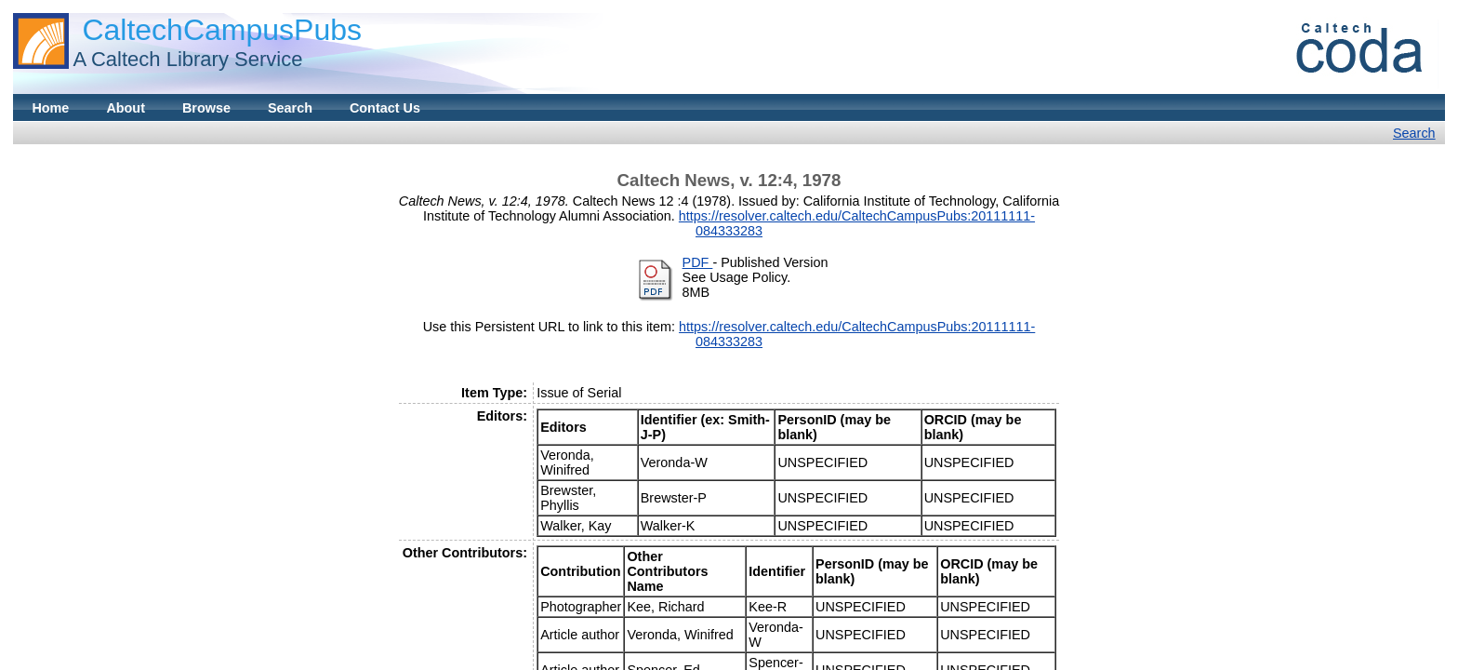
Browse (206, 107)
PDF (698, 262)
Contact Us (385, 107)
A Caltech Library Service (187, 59)
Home (50, 107)
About (125, 107)
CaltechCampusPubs (222, 30)
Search (290, 107)
